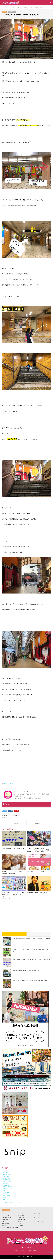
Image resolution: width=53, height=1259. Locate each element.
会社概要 (28, 1250)
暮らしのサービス (38, 1221)
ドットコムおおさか (12, 815)
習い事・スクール (38, 1215)
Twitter (22, 1247)
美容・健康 (37, 1213)
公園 (3, 1221)
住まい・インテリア (22, 1217)
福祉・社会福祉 (5, 1223)
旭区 (5, 817)
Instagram (28, 1247)
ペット (19, 1223)
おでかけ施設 (21, 1215)
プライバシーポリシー (20, 1250)
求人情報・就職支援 (22, 1219)
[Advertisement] (26, 914)
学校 (3, 1213)
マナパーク (20, 1225)
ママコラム (4, 11)
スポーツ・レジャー (39, 1219)
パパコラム (4, 1225)
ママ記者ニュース (11, 11)
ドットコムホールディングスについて (10, 1227)
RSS (30, 1247)
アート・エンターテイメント (25, 1221)
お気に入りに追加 (8, 783)
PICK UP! (14, 934)
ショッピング (5, 1219)
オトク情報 (37, 1217)
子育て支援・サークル (7, 1217)
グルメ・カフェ (21, 1213)
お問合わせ (34, 1250)
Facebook (25, 1247)
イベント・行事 (5, 1215)
